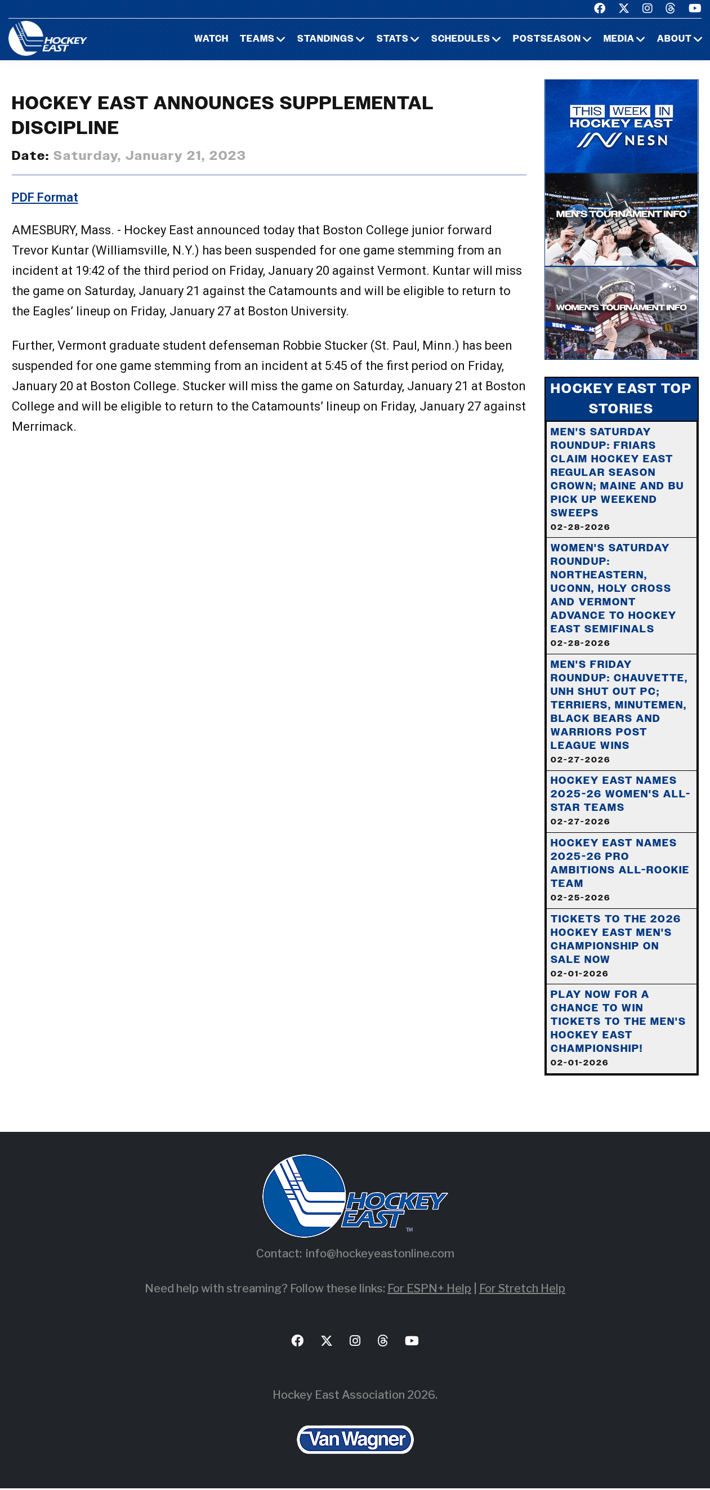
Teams (257, 39)
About (674, 39)
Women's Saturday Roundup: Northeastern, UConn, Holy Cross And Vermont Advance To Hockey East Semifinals (614, 595)
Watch (211, 39)
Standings (325, 39)
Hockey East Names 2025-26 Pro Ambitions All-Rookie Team (620, 871)
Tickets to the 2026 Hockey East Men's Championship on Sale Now (616, 947)
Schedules (460, 39)
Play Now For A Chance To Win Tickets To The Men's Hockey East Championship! (618, 1030)
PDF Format (45, 197)
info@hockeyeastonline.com (380, 1255)
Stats (393, 39)
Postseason (547, 39)
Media (619, 39)
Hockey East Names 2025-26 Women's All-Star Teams (621, 801)
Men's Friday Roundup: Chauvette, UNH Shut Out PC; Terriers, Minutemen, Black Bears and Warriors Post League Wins (619, 712)
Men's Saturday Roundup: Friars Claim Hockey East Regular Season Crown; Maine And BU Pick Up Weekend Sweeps (617, 479)
